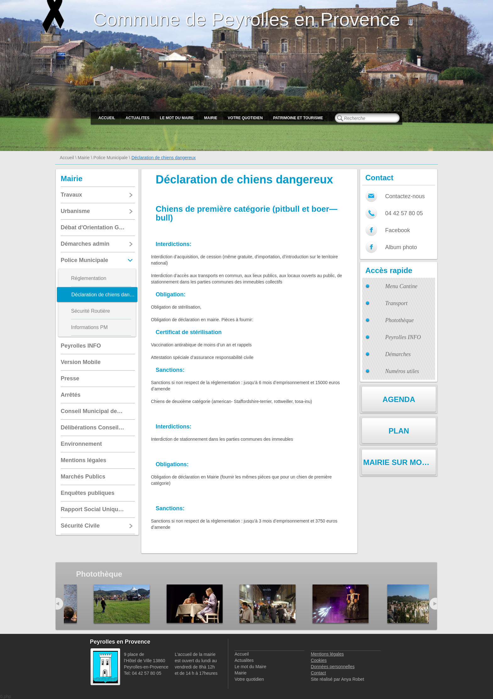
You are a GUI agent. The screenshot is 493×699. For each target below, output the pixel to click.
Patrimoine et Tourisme (298, 118)
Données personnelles (332, 666)
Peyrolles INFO (403, 337)
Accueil (106, 118)
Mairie (210, 118)
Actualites (137, 118)
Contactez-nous (405, 196)
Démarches (398, 354)
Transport (396, 303)
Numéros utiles (402, 371)
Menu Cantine (401, 286)
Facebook (397, 230)
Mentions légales (327, 654)
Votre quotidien (245, 118)
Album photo (401, 247)
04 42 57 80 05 (404, 213)
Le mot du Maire (177, 118)
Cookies (319, 660)
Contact (318, 672)
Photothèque (399, 320)
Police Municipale (110, 157)
